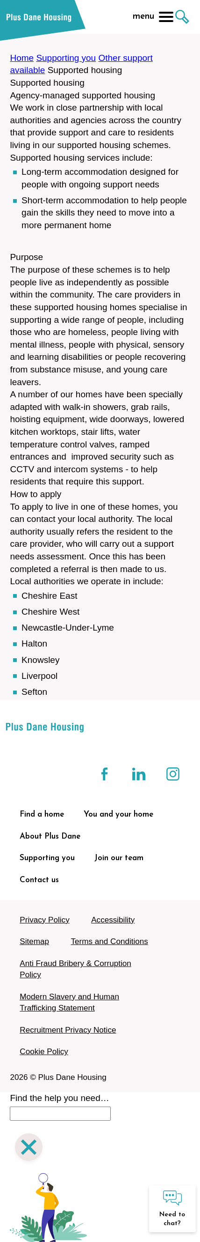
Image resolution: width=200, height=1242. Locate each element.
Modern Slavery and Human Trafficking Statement (69, 1002)
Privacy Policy (44, 919)
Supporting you (66, 58)
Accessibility (113, 919)
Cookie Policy (44, 1051)
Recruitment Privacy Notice (68, 1030)
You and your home (118, 814)
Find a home (42, 814)
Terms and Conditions (109, 941)
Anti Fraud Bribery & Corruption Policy (75, 969)
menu (153, 17)
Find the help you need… (59, 1098)
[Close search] (29, 1149)
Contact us (39, 880)
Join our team (118, 858)
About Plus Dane (50, 836)
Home (22, 58)
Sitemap (34, 941)
